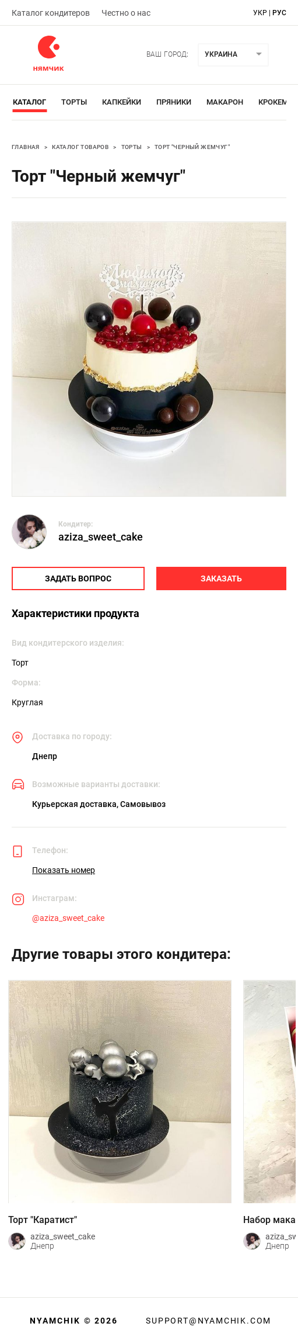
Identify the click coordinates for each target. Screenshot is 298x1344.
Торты (74, 102)
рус (279, 13)
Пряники (173, 102)
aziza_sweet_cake (100, 537)
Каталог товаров (80, 147)
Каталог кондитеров (51, 13)
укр (260, 13)
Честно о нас (125, 13)
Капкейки (121, 102)
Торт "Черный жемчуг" (192, 147)
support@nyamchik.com (207, 1320)
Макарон (224, 102)
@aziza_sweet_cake (68, 918)
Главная (26, 147)
